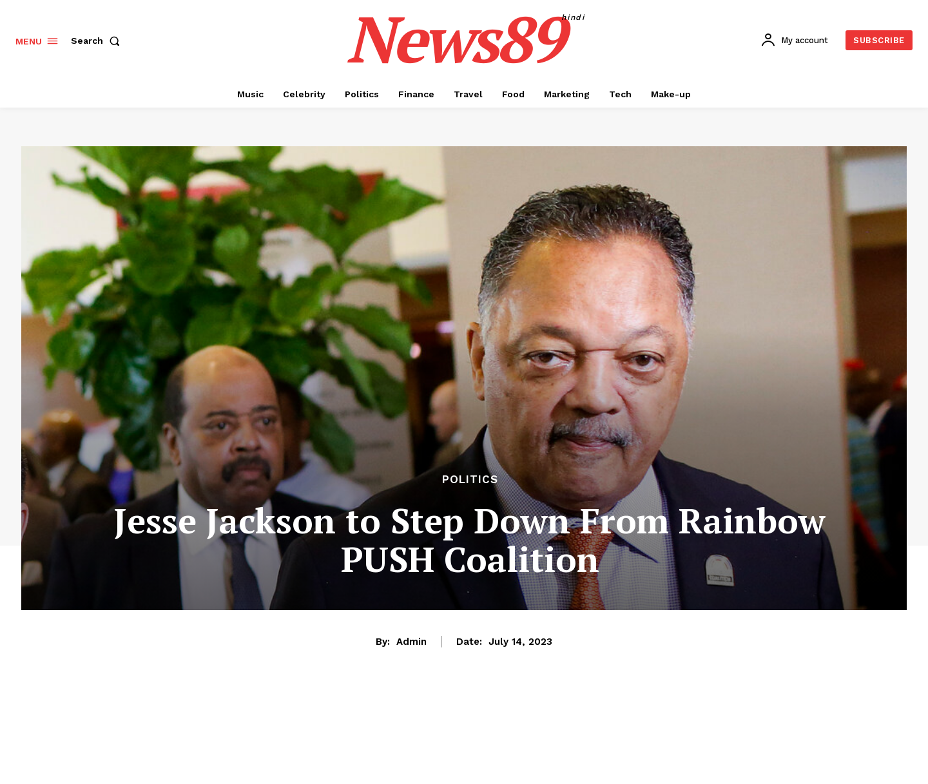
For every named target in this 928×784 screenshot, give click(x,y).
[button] (98, 40)
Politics (470, 479)
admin (411, 641)
